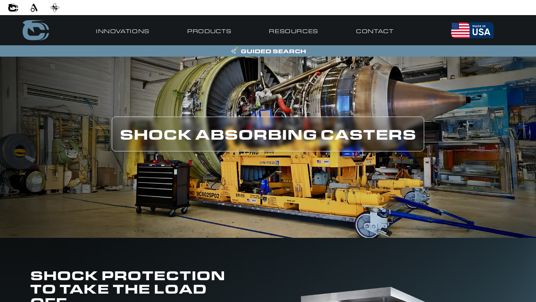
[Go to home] (36, 30)
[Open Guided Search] (268, 51)
